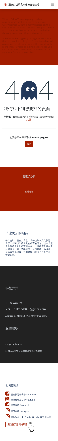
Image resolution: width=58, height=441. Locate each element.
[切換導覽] (52, 4)
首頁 (29, 144)
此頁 (28, 119)
